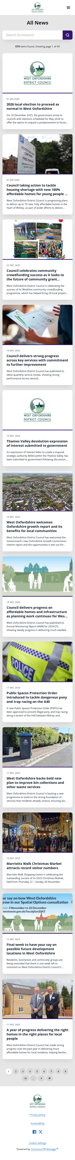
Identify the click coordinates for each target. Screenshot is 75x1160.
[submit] (68, 35)
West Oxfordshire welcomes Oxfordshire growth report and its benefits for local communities (34, 526)
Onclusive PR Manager (43, 1149)
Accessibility (38, 1123)
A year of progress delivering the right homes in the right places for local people (37, 1034)
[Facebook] (34, 1132)
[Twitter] (40, 1132)
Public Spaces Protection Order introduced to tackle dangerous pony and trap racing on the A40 (37, 697)
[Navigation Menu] (68, 7)
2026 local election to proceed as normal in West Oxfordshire (33, 106)
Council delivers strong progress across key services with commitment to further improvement (37, 360)
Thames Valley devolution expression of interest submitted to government (37, 443)
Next (41, 1078)
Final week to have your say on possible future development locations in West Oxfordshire (32, 948)
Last (49, 1078)
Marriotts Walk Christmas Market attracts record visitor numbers (34, 865)
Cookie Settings (37, 1143)
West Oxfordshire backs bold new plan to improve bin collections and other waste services (35, 782)
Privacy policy (37, 1114)
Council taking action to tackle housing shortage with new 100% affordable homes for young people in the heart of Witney (37, 191)
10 (25, 1078)
